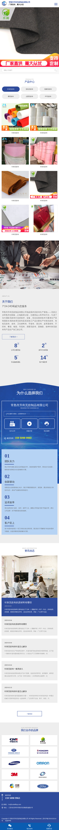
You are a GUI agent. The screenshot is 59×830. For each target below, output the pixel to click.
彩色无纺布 (29, 89)
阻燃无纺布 (48, 89)
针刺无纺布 (10, 89)
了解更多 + (13, 337)
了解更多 (29, 714)
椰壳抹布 (11, 96)
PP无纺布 (48, 96)
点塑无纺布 (29, 96)
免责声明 (8, 820)
